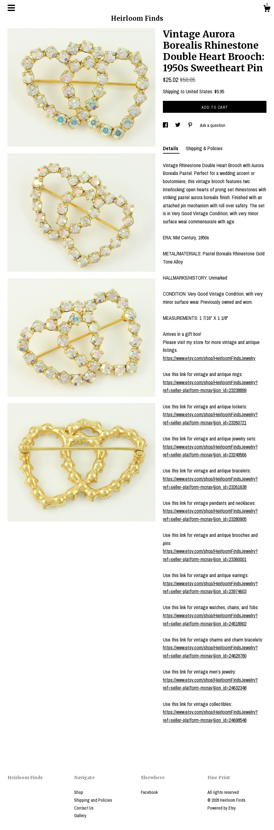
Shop (78, 792)
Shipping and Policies (93, 800)
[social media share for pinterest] (191, 125)
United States (199, 91)
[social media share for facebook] (166, 125)
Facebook (149, 792)
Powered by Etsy (221, 808)
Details (171, 148)
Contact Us (84, 808)
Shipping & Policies (204, 148)
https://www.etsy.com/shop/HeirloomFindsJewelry (209, 358)
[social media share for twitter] (178, 125)
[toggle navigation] (11, 8)
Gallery (80, 815)
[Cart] (266, 9)
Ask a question (212, 125)
